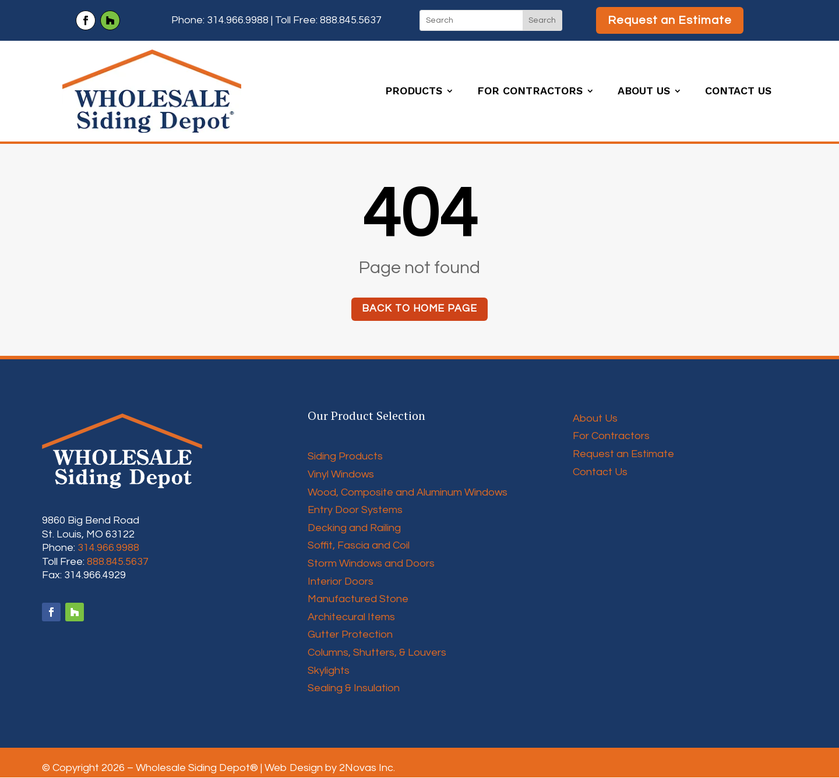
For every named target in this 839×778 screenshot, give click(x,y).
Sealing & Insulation (354, 688)
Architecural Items (351, 617)
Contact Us (738, 92)
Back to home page (419, 308)
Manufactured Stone (358, 599)
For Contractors (530, 92)
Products (413, 92)
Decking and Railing (354, 528)
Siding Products (345, 456)
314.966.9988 (238, 20)
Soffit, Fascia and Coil (359, 545)
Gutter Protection (350, 635)
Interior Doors (340, 582)
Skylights (329, 671)
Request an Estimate (670, 20)
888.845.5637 (351, 20)
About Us (644, 92)
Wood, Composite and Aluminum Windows (407, 492)
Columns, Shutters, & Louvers (377, 653)
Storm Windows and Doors (371, 564)
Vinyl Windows (341, 474)
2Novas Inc (366, 768)
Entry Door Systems (355, 510)
